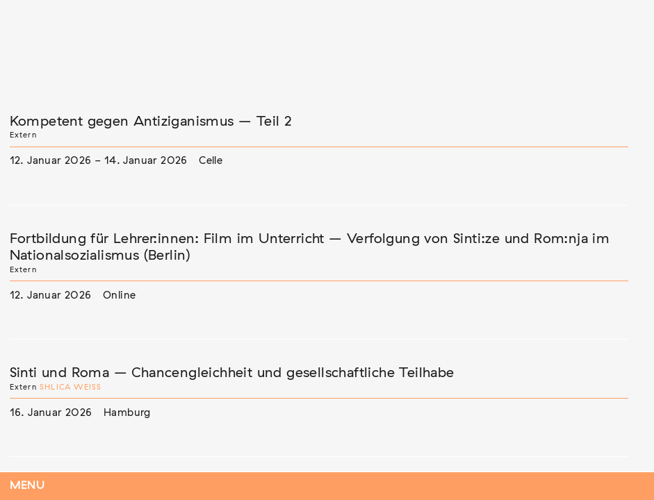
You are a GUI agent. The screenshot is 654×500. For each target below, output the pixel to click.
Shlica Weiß (70, 387)
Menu (27, 486)
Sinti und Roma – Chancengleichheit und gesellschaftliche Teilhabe (232, 373)
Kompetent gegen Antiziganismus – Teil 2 (151, 121)
